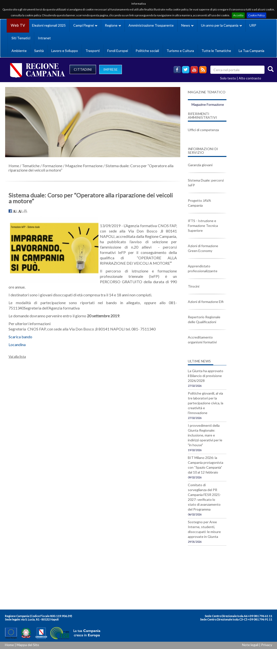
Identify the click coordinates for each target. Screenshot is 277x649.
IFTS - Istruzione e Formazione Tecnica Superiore (203, 225)
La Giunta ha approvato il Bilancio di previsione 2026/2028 (205, 376)
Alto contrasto (250, 78)
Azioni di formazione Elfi (206, 302)
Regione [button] (113, 25)
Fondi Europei (117, 50)
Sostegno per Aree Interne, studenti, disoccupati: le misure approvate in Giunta (204, 529)
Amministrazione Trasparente (151, 25)
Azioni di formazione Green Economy (203, 248)
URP (252, 25)
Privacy (266, 645)
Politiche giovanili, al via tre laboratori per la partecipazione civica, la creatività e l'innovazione (205, 403)
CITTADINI (83, 69)
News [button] (187, 25)
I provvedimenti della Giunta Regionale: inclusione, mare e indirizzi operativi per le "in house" (205, 435)
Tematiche (31, 165)
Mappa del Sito (28, 645)
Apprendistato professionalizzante (202, 268)
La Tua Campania (251, 50)
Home (14, 165)
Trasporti (92, 50)
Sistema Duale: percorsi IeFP (206, 182)
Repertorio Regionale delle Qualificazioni (204, 319)
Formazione (52, 165)
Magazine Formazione (84, 165)
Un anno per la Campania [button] (221, 25)
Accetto (238, 15)
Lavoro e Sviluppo (64, 50)
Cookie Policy (256, 15)
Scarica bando (20, 336)
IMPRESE (110, 69)
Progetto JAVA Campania (199, 202)
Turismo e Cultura (180, 50)
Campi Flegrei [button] (85, 25)
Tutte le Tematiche (216, 50)
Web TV (18, 25)
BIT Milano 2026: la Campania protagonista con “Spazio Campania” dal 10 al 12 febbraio (205, 464)
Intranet (44, 38)
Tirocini (193, 286)
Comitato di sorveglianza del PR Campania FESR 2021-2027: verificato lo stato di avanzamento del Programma (204, 497)
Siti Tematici (20, 38)
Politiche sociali (147, 50)
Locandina (17, 344)
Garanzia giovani (200, 165)
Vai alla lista (17, 356)
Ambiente (19, 50)
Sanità (39, 50)
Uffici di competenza (203, 130)
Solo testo (228, 78)
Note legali (250, 645)
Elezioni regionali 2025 (49, 25)
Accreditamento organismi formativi (202, 339)
